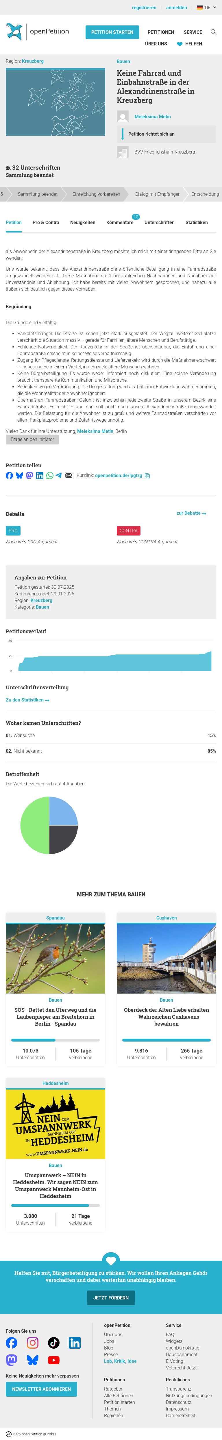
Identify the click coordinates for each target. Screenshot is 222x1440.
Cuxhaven (166, 918)
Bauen (123, 61)
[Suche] (214, 31)
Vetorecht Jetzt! (182, 1368)
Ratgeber (113, 1389)
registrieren (144, 7)
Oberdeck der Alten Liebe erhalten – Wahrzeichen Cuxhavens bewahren (166, 1016)
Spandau (55, 918)
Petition (14, 222)
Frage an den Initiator (32, 439)
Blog (108, 1348)
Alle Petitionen (118, 1395)
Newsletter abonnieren (41, 1389)
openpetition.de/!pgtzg (122, 475)
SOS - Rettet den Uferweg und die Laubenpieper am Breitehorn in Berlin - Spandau (55, 1016)
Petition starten (112, 32)
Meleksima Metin (153, 116)
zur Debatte (189, 513)
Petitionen (161, 32)
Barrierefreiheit (180, 1415)
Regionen (113, 1415)
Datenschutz (178, 1402)
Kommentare (120, 219)
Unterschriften (160, 222)
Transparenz (178, 1389)
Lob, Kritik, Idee (120, 1361)
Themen (112, 1409)
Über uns (113, 1334)
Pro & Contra (46, 222)
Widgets (174, 1341)
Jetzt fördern (111, 1298)
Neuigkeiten (82, 222)
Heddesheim (55, 1083)
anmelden (176, 7)
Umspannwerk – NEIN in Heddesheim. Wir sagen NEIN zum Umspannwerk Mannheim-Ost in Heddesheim (55, 1185)
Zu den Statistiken (25, 700)
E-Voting (174, 1361)
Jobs (109, 1341)
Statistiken (197, 222)
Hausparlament (181, 1354)
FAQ (170, 1334)
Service (193, 32)
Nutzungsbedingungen (189, 1395)
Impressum (177, 1409)
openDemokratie (182, 1348)
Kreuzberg (33, 61)
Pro (13, 530)
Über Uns (156, 44)
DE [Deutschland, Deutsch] (203, 7)
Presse (111, 1354)
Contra (129, 530)
